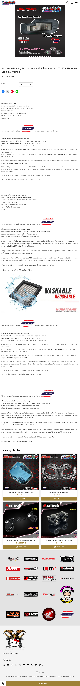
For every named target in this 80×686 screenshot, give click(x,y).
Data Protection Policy (68, 676)
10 (46, 56)
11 (48, 56)
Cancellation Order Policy (50, 676)
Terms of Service (10, 676)
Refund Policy (25, 676)
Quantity (3, 83)
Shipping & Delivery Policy (36, 676)
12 (50, 56)
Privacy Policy (18, 676)
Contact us (60, 676)
